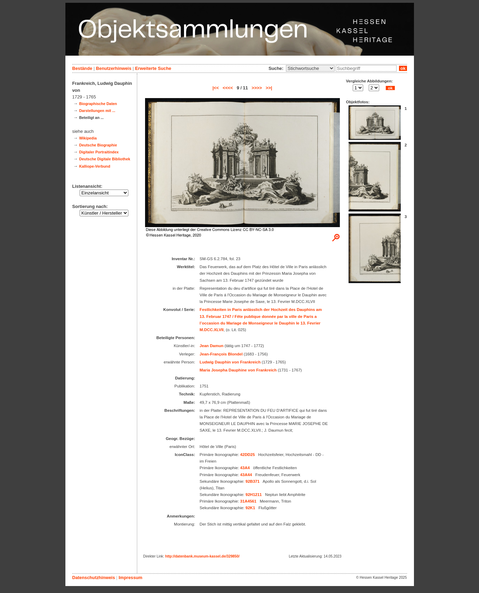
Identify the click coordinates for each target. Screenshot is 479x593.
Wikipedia (88, 138)
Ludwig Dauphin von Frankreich (230, 362)
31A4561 (248, 501)
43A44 (246, 475)
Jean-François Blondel (221, 354)
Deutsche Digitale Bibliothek (104, 159)
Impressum (130, 577)
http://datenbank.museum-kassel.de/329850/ (202, 556)
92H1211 (254, 494)
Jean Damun (211, 346)
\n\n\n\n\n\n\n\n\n (310, 68)
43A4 (245, 468)
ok (403, 68)
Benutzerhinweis (113, 68)
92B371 (253, 481)
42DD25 (247, 454)
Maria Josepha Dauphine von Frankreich (238, 370)
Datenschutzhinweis (93, 577)
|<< (216, 87)
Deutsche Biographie (98, 145)
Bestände (82, 68)
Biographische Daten (98, 104)
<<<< (228, 87)
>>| (269, 87)
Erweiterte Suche (153, 68)
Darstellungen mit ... (97, 111)
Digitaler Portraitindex (99, 152)
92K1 (250, 508)
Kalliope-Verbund (94, 166)
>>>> (257, 87)
